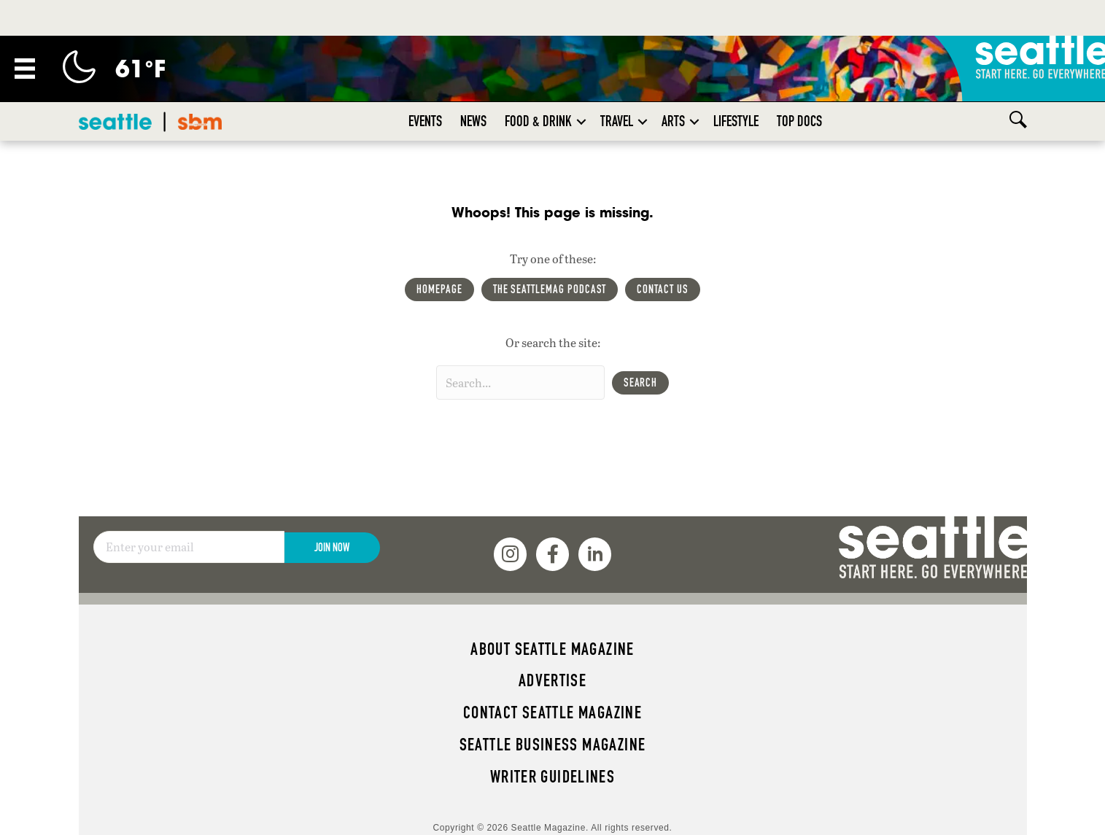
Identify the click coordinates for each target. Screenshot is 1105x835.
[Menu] (25, 68)
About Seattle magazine (552, 649)
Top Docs (799, 121)
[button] (581, 121)
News (473, 121)
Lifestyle (736, 121)
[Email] (188, 547)
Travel (616, 121)
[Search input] (520, 382)
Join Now (331, 547)
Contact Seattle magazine (552, 712)
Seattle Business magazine (553, 744)
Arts (673, 121)
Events (425, 121)
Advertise (552, 680)
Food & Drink (538, 121)
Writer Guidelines (553, 776)
